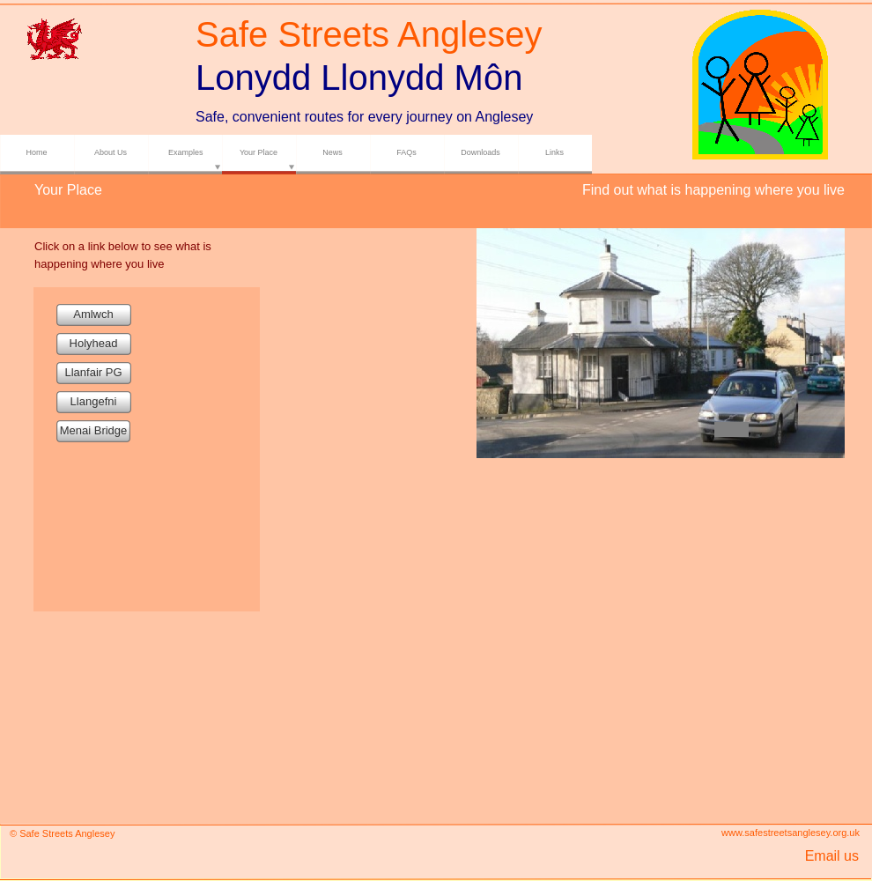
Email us (832, 855)
